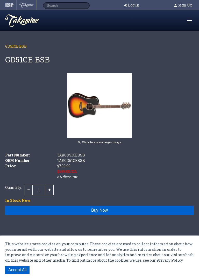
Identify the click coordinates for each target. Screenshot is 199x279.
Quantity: (13, 187)
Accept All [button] (17, 270)
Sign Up (185, 5)
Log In (133, 5)
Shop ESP (32, 20)
